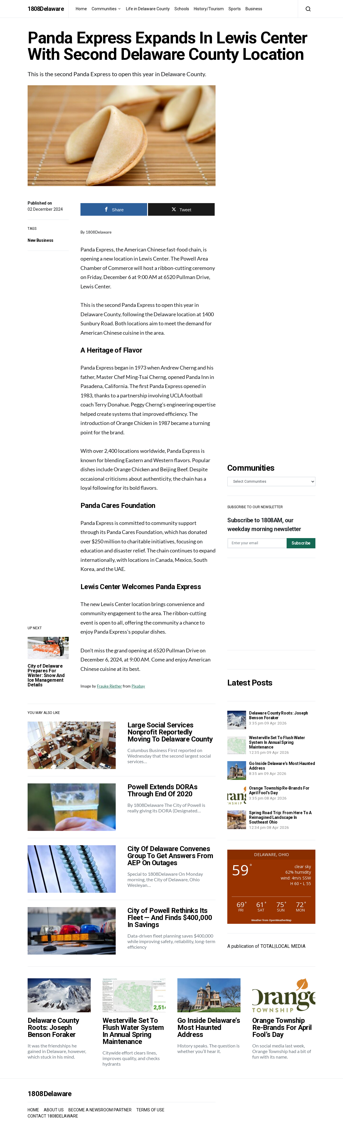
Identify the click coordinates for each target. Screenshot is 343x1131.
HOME (33, 1110)
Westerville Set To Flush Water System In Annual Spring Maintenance (277, 742)
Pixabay (138, 686)
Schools (181, 8)
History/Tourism (209, 8)
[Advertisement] (271, 604)
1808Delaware (46, 8)
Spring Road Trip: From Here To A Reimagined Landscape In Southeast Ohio (280, 817)
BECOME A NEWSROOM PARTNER (100, 1110)
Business (254, 8)
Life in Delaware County (148, 8)
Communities (104, 8)
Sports (234, 8)
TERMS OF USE (150, 1110)
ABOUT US (54, 1110)
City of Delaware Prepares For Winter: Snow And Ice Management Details (46, 675)
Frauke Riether (109, 686)
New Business (40, 240)
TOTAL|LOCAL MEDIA (282, 946)
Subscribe (301, 543)
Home (81, 8)
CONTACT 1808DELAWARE (53, 1116)
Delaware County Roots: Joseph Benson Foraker (278, 715)
